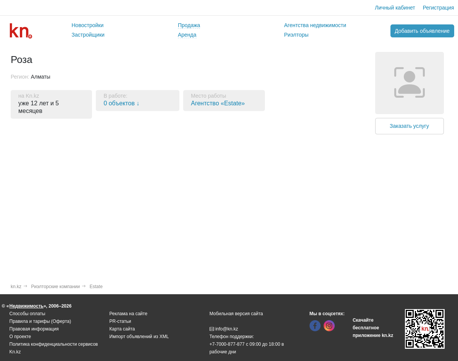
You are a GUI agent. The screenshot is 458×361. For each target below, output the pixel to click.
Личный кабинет (395, 8)
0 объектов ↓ (121, 103)
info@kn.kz (224, 329)
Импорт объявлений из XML (139, 336)
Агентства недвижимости (315, 25)
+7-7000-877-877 (227, 344)
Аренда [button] (187, 35)
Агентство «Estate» (218, 103)
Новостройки (88, 25)
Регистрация (438, 8)
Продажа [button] (189, 25)
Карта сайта (122, 329)
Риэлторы (296, 35)
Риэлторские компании (55, 286)
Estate (96, 286)
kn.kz (16, 286)
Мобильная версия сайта (236, 313)
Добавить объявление (422, 31)
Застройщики (88, 35)
